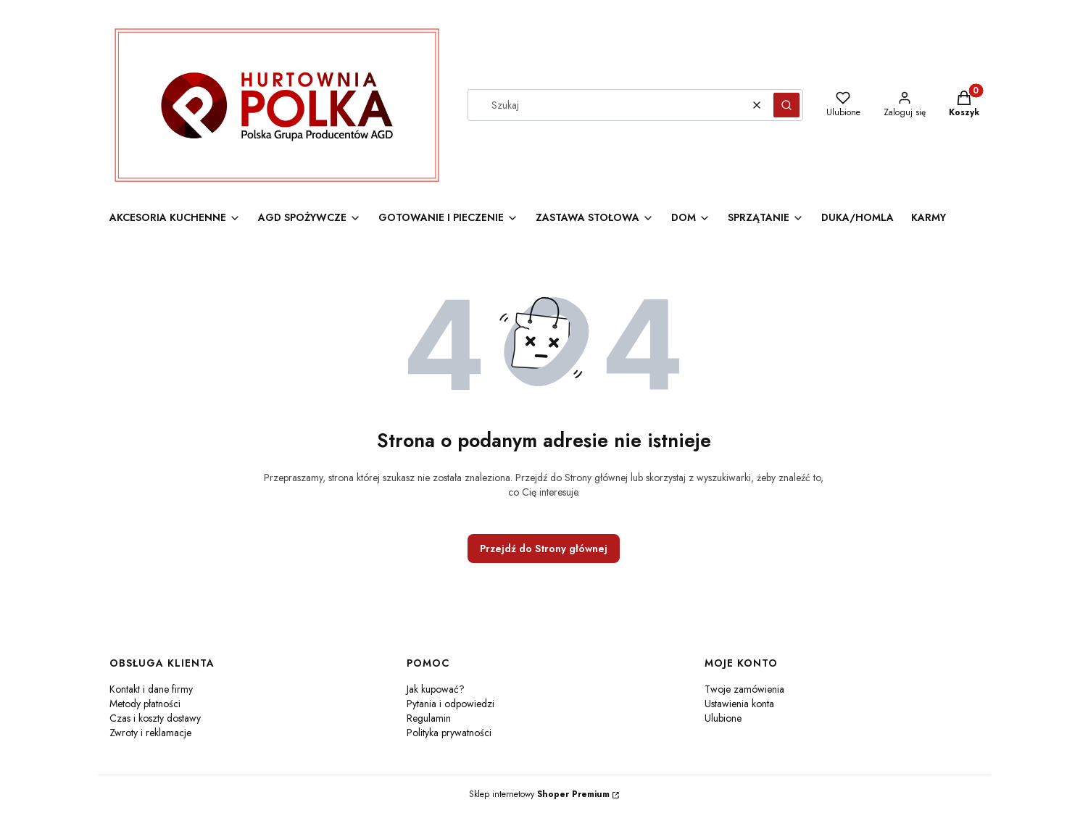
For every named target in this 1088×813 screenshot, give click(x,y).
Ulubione (723, 718)
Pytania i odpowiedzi (450, 703)
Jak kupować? (436, 689)
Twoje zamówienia (744, 689)
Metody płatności (144, 703)
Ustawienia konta (739, 703)
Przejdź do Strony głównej (543, 548)
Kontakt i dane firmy (151, 689)
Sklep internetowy (539, 794)
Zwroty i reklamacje (150, 732)
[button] (786, 105)
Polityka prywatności (449, 732)
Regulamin (429, 718)
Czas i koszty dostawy (155, 718)
